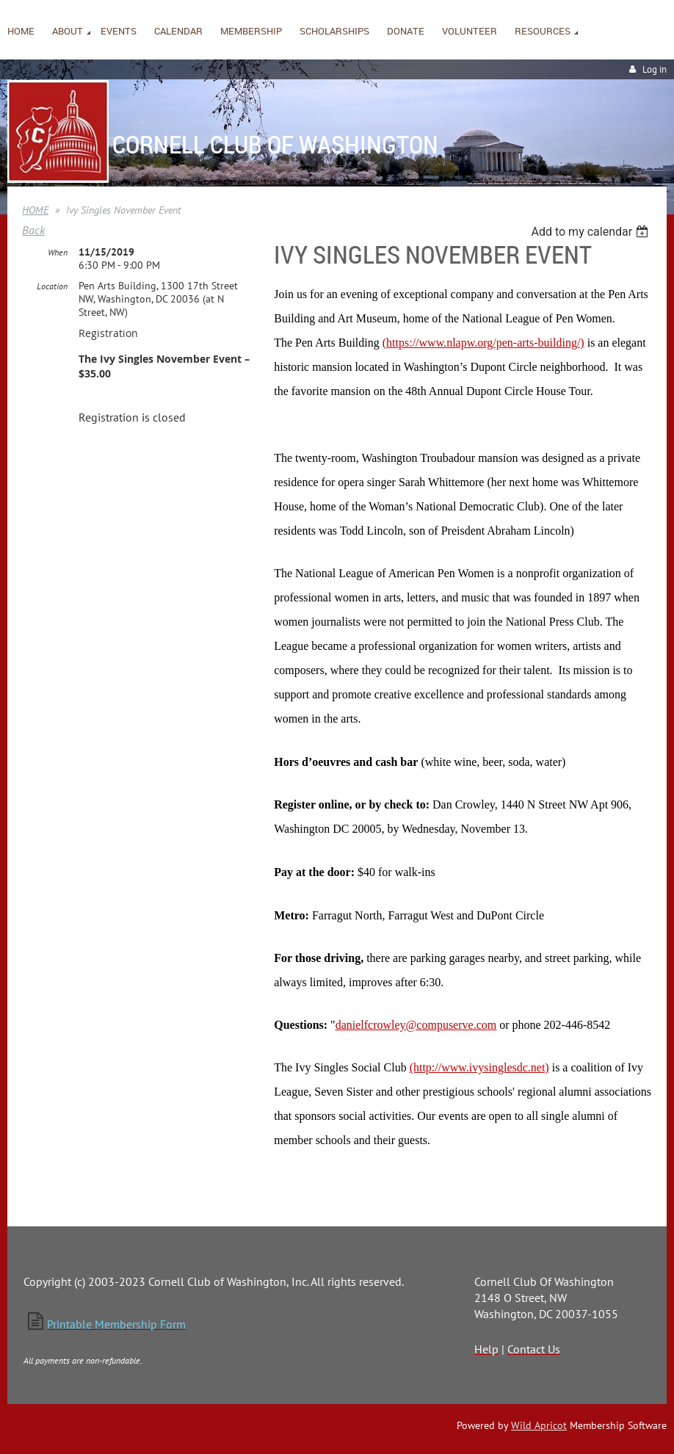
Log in (654, 69)
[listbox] (591, 232)
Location (52, 286)
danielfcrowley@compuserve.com (416, 1025)
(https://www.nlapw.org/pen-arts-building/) (483, 342)
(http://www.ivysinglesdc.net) (479, 1067)
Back (33, 230)
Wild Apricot (539, 1425)
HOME (35, 210)
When (58, 252)
